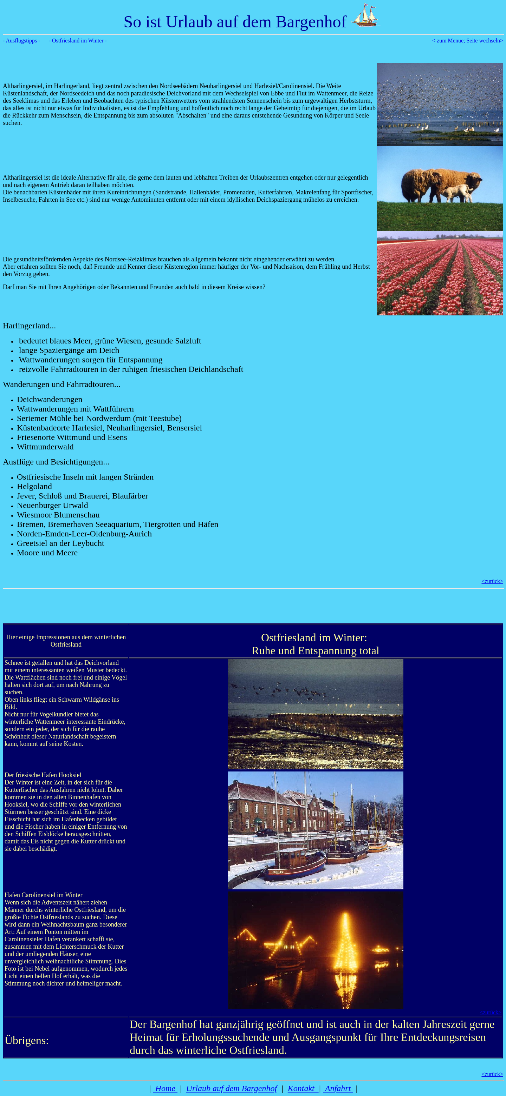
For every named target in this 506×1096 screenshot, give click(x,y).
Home (165, 1088)
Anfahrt (338, 1088)
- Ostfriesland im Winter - (78, 41)
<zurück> (492, 581)
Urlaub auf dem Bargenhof (231, 1088)
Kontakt (303, 1088)
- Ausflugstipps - (22, 41)
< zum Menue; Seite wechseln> (467, 41)
